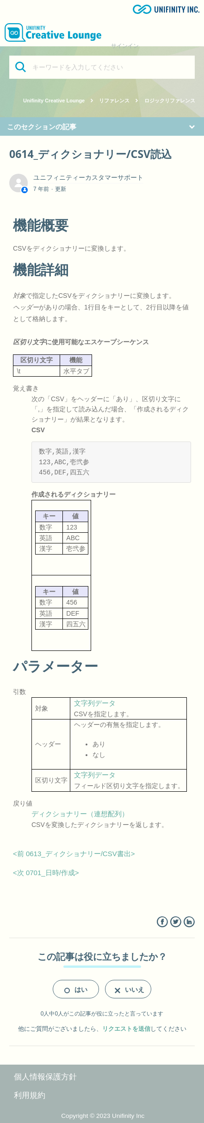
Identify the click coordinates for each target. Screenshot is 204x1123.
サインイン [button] (125, 46)
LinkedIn (189, 922)
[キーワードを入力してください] (102, 67)
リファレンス (114, 100)
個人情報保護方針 (45, 1077)
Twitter (175, 922)
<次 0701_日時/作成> (46, 873)
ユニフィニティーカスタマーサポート (88, 177)
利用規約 (29, 1095)
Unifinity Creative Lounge (54, 100)
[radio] (76, 989)
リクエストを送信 (126, 1028)
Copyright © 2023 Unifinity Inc (102, 1115)
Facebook (162, 922)
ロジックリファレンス (169, 100)
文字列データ (95, 703)
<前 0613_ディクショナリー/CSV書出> (74, 854)
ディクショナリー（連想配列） (80, 814)
